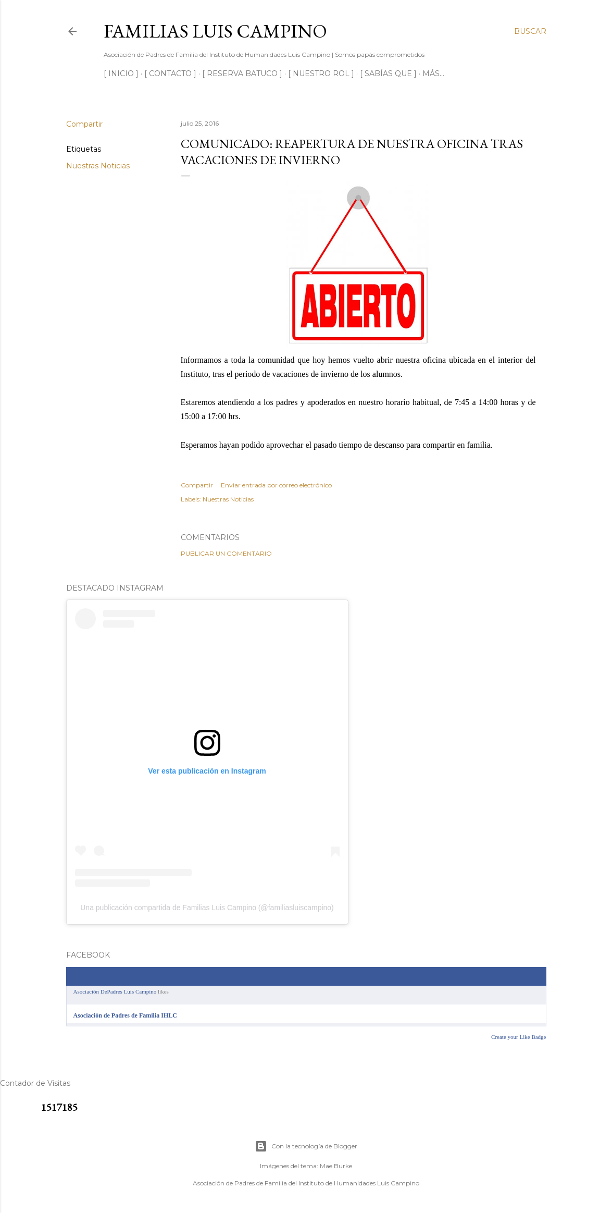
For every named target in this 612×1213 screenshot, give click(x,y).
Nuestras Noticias (98, 165)
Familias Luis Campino (215, 31)
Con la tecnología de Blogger (306, 1146)
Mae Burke (336, 1166)
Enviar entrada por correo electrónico (276, 485)
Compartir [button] (84, 124)
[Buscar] (530, 31)
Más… (433, 73)
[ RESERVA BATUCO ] (242, 73)
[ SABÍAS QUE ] (388, 73)
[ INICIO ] (121, 73)
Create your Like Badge (518, 1037)
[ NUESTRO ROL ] (321, 73)
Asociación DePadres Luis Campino (115, 991)
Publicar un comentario (226, 553)
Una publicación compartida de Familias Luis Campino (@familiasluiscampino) (207, 907)
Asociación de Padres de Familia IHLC (125, 1015)
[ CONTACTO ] (170, 73)
